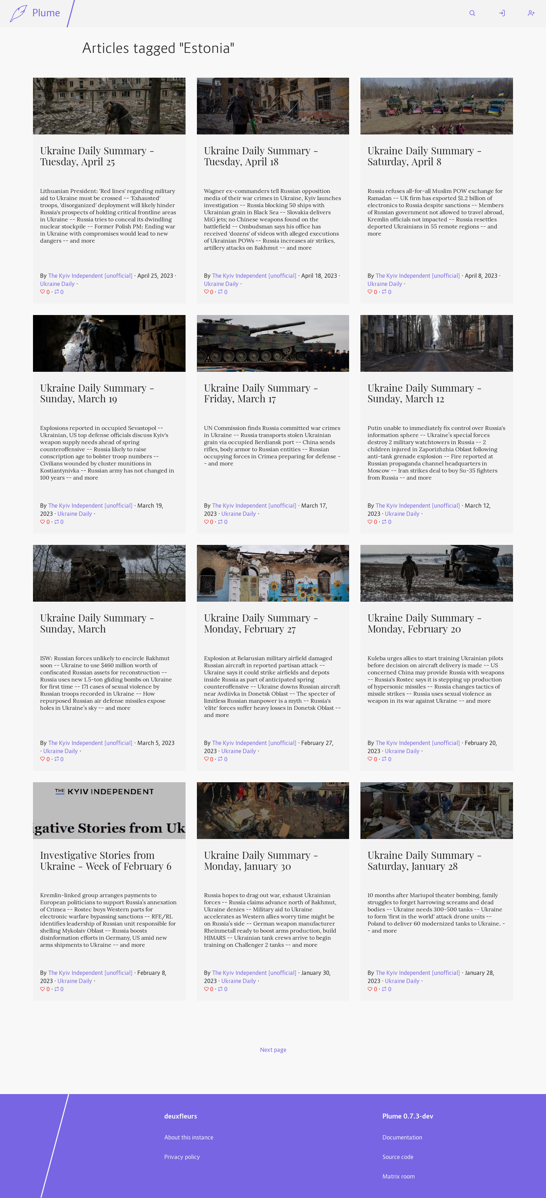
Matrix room (398, 1177)
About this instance (188, 1138)
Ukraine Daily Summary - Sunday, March (97, 623)
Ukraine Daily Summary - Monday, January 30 (261, 861)
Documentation (402, 1138)
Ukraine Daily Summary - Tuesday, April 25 (97, 156)
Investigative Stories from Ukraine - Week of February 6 (105, 861)
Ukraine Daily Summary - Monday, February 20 (425, 623)
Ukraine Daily (57, 284)
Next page (273, 1050)
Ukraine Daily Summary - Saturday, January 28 (425, 861)
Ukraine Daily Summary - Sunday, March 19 (97, 393)
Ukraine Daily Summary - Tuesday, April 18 (261, 156)
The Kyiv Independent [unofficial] (90, 276)
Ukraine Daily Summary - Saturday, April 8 (425, 156)
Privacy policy (182, 1157)
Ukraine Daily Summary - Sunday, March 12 (425, 393)
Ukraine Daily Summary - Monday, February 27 (261, 623)
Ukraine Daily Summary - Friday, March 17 (261, 393)
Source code (397, 1157)
